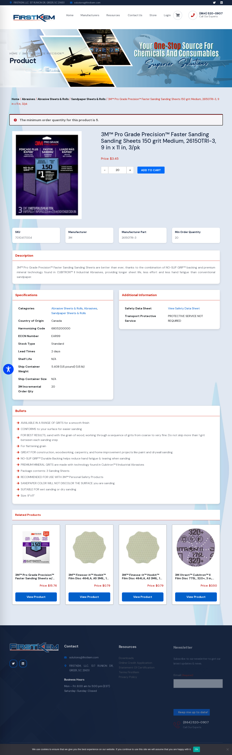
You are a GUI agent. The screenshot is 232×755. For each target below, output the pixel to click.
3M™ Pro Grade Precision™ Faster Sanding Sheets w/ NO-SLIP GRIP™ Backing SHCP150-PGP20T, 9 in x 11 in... (34, 576)
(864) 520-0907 (211, 13)
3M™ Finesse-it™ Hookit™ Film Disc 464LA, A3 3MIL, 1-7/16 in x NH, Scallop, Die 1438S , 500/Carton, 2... (142, 576)
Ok (196, 749)
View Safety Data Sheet (184, 308)
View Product (36, 597)
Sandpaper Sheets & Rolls (88, 99)
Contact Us (134, 15)
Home (69, 15)
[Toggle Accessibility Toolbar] (8, 369)
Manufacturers (90, 15)
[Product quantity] (117, 170)
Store (153, 15)
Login (167, 15)
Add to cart (151, 170)
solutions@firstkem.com (87, 2)
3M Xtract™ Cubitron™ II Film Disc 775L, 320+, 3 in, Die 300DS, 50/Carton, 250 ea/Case (194, 576)
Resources (113, 15)
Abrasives (28, 99)
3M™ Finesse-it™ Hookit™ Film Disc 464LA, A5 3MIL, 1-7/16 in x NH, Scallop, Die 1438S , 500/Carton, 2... (88, 576)
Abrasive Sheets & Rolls (53, 99)
